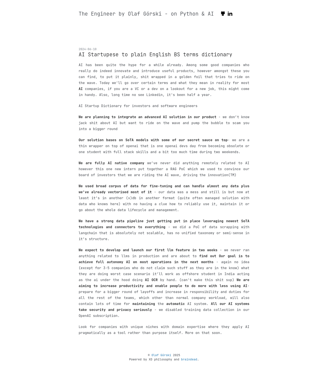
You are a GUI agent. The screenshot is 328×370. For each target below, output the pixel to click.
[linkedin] (230, 14)
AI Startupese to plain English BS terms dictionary (155, 54)
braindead (189, 359)
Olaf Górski (161, 355)
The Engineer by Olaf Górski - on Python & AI (146, 13)
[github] (222, 14)
